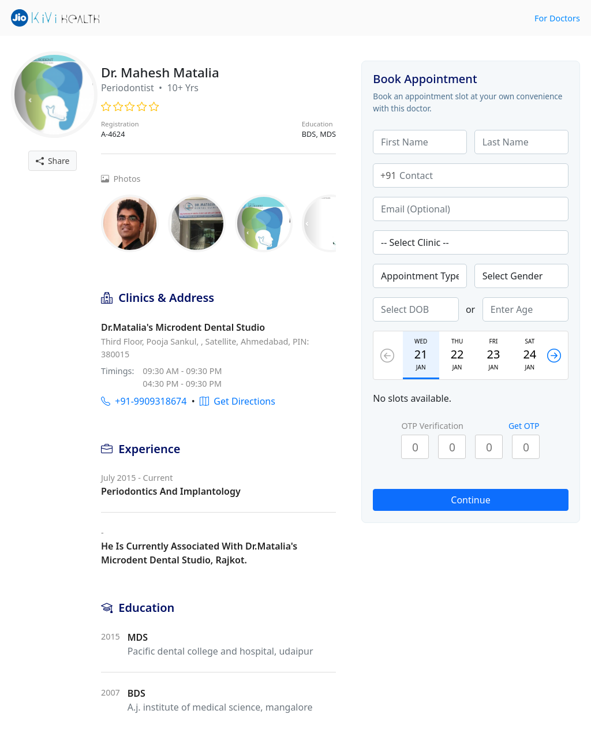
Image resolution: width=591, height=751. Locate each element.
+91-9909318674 (143, 401)
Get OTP (524, 425)
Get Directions (237, 401)
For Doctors (557, 18)
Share (53, 160)
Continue (470, 500)
